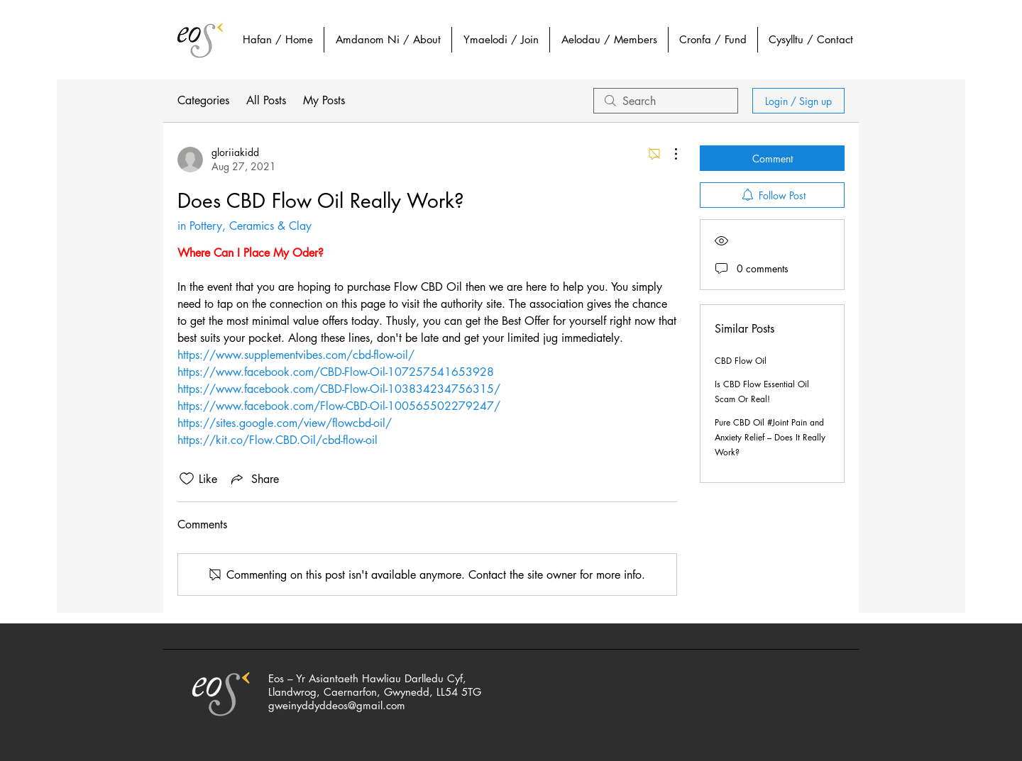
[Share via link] (254, 478)
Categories (203, 100)
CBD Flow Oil (740, 361)
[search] (665, 100)
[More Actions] (668, 153)
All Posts (266, 100)
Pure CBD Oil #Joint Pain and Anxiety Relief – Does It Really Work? (770, 437)
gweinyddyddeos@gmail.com (336, 705)
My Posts (324, 100)
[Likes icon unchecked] (186, 478)
